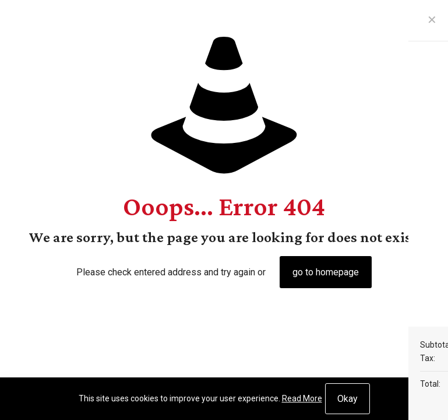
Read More (302, 398)
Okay (347, 398)
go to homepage (325, 272)
